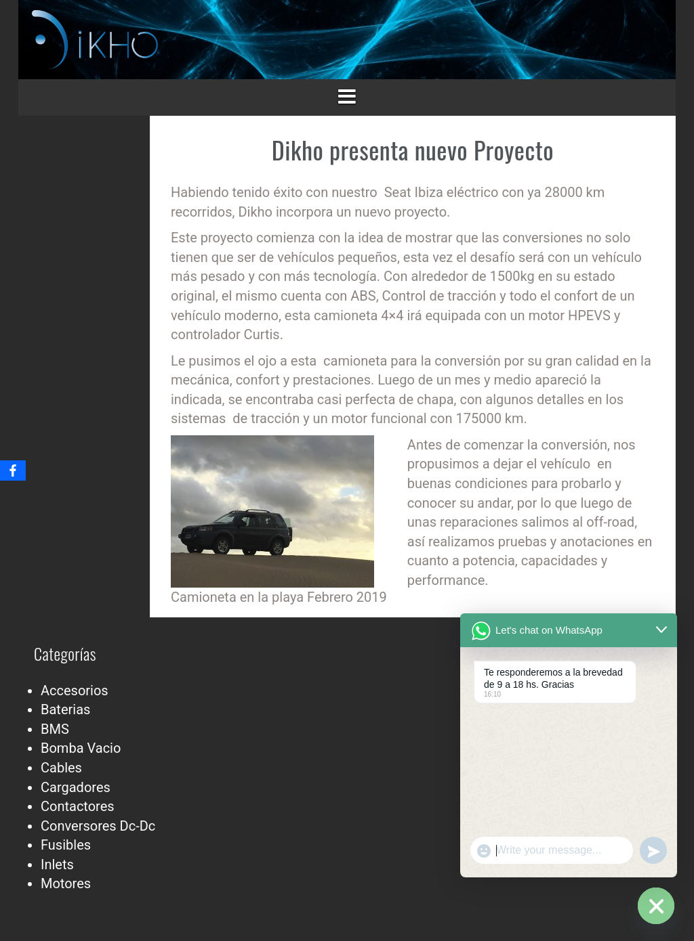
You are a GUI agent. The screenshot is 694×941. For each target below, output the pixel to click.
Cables (61, 768)
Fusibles (66, 845)
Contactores (78, 806)
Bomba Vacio (81, 748)
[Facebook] (13, 470)
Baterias (65, 709)
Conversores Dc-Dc (98, 826)
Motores (66, 883)
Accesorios (74, 690)
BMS (55, 729)
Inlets (57, 864)
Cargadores (75, 787)
